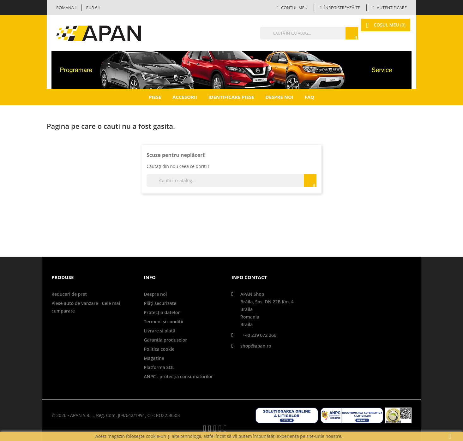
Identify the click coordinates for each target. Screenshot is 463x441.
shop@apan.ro (255, 346)
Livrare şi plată (160, 331)
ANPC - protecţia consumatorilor (178, 376)
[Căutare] (299, 33)
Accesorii (184, 97)
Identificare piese (231, 97)
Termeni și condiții (163, 322)
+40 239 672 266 (259, 335)
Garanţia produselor (165, 340)
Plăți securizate (160, 303)
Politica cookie (159, 349)
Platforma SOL (159, 367)
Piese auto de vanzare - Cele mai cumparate (85, 307)
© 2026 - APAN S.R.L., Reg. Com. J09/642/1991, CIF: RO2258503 (115, 415)
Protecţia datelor (162, 312)
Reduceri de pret (69, 294)
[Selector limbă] (66, 7)
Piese (155, 97)
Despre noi (279, 97)
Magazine (154, 358)
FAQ (309, 97)
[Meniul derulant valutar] (93, 7)
